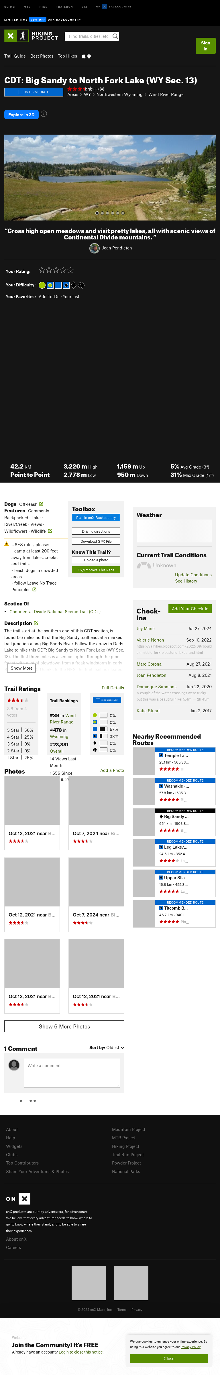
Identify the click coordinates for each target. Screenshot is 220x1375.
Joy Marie (146, 628)
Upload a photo (96, 560)
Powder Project (126, 1162)
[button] (10, 178)
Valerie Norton (150, 639)
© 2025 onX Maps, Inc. (95, 1309)
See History (186, 580)
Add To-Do (49, 296)
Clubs (11, 1154)
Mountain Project (128, 1129)
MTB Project (123, 1137)
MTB (27, 6)
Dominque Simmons (156, 686)
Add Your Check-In (190, 608)
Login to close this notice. (81, 1352)
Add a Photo (112, 770)
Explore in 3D (21, 114)
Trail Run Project (128, 1154)
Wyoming (59, 736)
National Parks (126, 1171)
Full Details (113, 687)
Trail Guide (15, 55)
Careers (13, 1247)
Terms (122, 1309)
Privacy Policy (191, 1347)
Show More (22, 667)
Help (10, 1137)
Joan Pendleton (117, 247)
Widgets (14, 1146)
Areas (72, 94)
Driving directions (96, 531)
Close (169, 1358)
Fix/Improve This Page (96, 570)
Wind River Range (166, 94)
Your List (71, 296)
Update (193, 574)
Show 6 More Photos (64, 1026)
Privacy (136, 1309)
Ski (85, 6)
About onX (16, 1239)
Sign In (205, 45)
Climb (9, 6)
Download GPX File (96, 541)
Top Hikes (67, 55)
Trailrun (64, 6)
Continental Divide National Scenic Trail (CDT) (55, 611)
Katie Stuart (148, 710)
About (12, 1129)
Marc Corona (149, 663)
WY (87, 94)
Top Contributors (22, 1162)
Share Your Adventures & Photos (37, 1171)
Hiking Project (125, 1146)
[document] (169, 1351)
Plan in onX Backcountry (96, 517)
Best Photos (41, 55)
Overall (57, 751)
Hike (44, 6)
